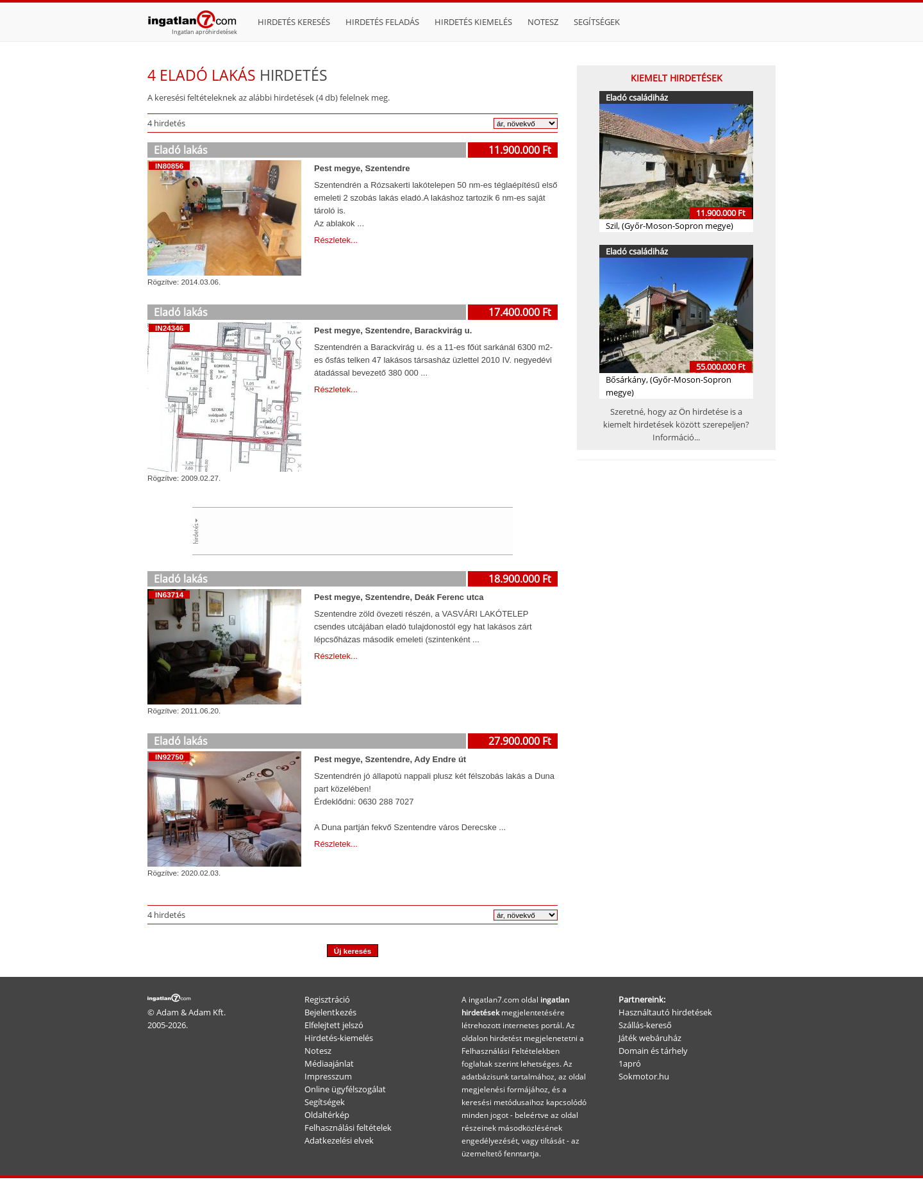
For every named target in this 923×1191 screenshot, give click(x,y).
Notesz (543, 22)
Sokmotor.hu (644, 1076)
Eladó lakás (181, 150)
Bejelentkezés (330, 1012)
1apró (630, 1063)
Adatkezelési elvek (339, 1140)
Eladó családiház (637, 97)
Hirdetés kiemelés (473, 22)
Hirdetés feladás (382, 22)
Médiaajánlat (329, 1063)
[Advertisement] (363, 529)
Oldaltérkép (326, 1114)
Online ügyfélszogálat (345, 1089)
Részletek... (336, 240)
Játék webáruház (650, 1038)
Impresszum (328, 1076)
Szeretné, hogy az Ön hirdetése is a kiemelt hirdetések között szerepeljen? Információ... (676, 424)
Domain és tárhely (653, 1050)
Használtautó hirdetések (665, 1012)
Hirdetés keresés (294, 22)
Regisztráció (327, 999)
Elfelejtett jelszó (333, 1025)
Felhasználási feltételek (348, 1127)
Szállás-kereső (645, 1025)
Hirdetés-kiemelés (338, 1038)
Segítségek (597, 22)
